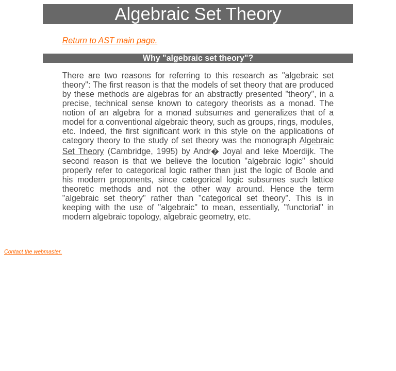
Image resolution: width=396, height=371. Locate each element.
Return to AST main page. (109, 40)
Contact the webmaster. (33, 251)
